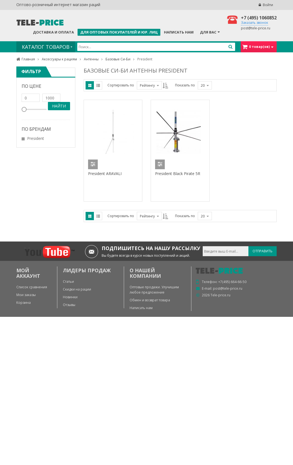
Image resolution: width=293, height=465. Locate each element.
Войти (268, 4)
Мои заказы (26, 294)
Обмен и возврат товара (150, 300)
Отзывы (69, 304)
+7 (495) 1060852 (259, 18)
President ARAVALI (105, 173)
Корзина (23, 302)
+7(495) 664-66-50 (232, 281)
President (35, 138)
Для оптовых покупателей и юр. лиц (119, 32)
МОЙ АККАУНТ (28, 273)
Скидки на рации (77, 289)
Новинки (70, 297)
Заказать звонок (254, 22)
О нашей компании (145, 273)
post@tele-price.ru (255, 28)
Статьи (68, 281)
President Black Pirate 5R (177, 173)
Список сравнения (31, 287)
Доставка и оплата (53, 32)
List (98, 85)
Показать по (185, 85)
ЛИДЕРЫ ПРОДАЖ (87, 270)
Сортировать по (120, 85)
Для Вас (208, 32)
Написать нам (179, 32)
